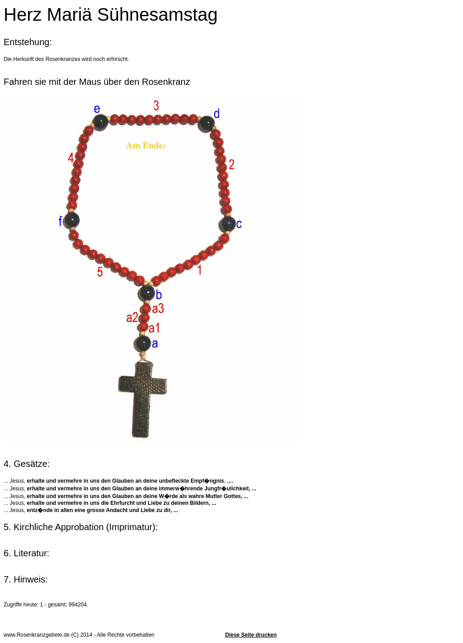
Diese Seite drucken (251, 635)
